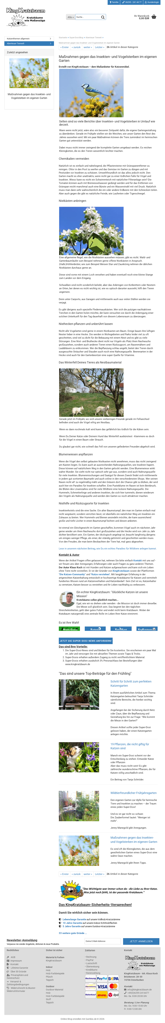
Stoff (48, 999)
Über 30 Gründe (16, 971)
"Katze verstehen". (101, 574)
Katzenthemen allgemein (18, 38)
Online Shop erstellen (71, 1019)
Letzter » (99, 47)
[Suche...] (70, 17)
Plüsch (49, 976)
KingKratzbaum (121, 570)
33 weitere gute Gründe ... (73, 933)
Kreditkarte (91, 969)
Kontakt (137, 560)
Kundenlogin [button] (152, 2)
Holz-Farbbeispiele (55, 973)
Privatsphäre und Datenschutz (17, 976)
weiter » (88, 47)
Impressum (14, 960)
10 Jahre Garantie (72, 923)
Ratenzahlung (93, 973)
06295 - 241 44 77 (131, 2)
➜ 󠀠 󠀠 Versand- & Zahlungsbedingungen (18, 983)
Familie (113, 2)
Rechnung (91, 957)
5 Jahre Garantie (72, 926)
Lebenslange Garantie (74, 919)
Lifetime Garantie (17, 968)
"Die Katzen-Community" (72, 574)
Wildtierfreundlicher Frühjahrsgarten (134, 793)
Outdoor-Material (54, 989)
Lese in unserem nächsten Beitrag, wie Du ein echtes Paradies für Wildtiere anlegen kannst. (108, 548)
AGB (11, 957)
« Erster (64, 47)
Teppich (50, 980)
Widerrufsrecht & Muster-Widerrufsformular (21, 989)
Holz (48, 970)
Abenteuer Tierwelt (15, 43)
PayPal (89, 960)
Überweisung (92, 966)
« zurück (76, 47)
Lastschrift (91, 963)
